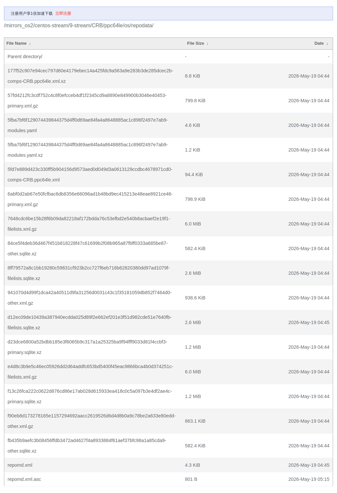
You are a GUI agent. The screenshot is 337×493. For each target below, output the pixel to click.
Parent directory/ (25, 56)
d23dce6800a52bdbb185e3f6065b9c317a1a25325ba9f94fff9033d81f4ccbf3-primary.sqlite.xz (87, 347)
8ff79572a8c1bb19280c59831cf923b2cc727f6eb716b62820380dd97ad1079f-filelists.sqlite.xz (89, 273)
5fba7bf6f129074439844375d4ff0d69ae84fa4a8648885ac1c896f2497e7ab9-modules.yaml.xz (88, 150)
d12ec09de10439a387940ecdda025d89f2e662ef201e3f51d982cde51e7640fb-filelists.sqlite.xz (90, 322)
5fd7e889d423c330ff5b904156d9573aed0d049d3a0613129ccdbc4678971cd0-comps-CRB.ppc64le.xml (90, 174)
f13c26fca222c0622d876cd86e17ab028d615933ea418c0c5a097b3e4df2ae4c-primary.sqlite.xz (90, 396)
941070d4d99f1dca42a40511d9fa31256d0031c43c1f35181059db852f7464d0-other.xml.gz (90, 298)
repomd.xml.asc (24, 479)
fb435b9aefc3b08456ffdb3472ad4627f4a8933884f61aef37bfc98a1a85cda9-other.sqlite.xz (87, 446)
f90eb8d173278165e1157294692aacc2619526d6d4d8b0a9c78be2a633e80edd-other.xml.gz (92, 421)
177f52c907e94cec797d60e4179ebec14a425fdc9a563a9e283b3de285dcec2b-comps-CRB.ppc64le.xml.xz (90, 76)
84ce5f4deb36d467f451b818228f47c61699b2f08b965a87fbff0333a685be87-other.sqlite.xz (88, 248)
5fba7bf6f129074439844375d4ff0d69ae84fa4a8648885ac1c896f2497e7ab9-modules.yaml (88, 125)
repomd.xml (20, 465)
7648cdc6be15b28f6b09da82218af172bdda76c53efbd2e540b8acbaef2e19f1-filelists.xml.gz (89, 224)
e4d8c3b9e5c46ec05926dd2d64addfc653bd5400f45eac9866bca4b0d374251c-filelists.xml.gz (90, 372)
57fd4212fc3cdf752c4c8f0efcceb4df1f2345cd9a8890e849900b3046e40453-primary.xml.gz (87, 100)
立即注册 (63, 13)
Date (319, 43)
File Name (16, 43)
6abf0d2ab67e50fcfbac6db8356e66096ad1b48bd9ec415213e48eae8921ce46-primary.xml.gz (90, 199)
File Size (195, 43)
